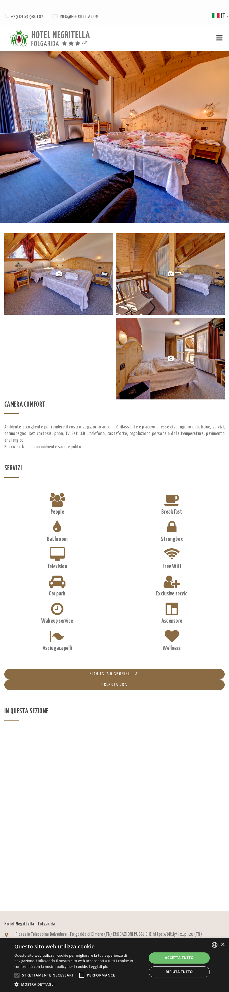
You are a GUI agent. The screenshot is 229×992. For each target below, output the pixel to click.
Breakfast (171, 512)
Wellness (172, 648)
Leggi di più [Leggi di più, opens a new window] (98, 966)
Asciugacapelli (57, 648)
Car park (57, 594)
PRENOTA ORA (65, 685)
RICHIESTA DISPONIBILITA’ (71, 674)
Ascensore (172, 621)
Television (57, 566)
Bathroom (57, 539)
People (57, 512)
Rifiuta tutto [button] (179, 971)
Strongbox (172, 539)
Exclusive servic (171, 594)
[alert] (114, 965)
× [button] (222, 945)
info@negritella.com (79, 16)
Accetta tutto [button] (179, 957)
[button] (78, 984)
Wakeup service (57, 621)
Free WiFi (171, 566)
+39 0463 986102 (27, 16)
